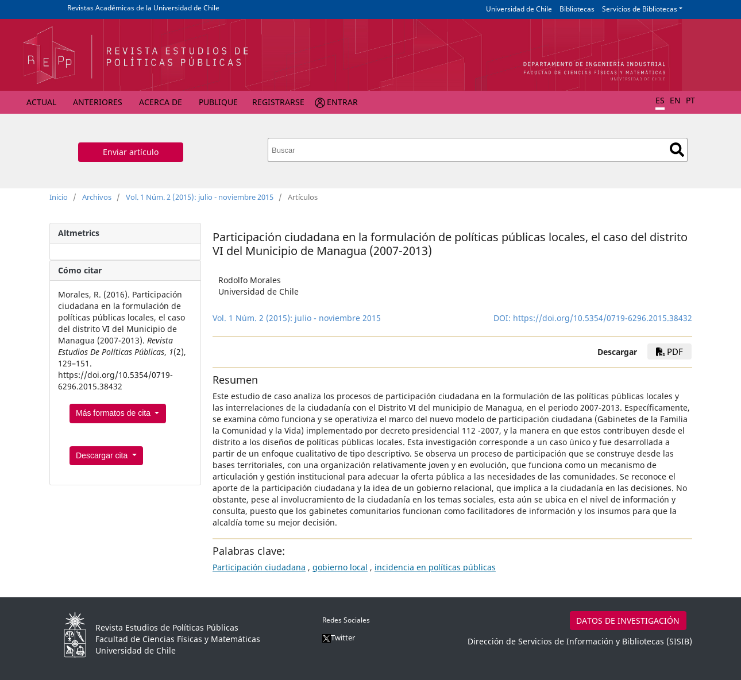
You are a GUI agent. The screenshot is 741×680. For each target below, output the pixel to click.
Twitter (338, 637)
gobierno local (340, 567)
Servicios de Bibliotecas (639, 9)
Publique (218, 101)
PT (690, 100)
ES (660, 100)
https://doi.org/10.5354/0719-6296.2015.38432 (602, 317)
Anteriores (97, 101)
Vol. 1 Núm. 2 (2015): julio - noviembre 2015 (199, 197)
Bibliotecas (577, 9)
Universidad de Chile (519, 9)
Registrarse (278, 101)
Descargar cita (103, 455)
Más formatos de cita (114, 413)
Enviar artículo (131, 151)
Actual (41, 101)
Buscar (677, 149)
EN (675, 100)
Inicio (58, 197)
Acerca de (160, 101)
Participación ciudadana (259, 567)
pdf (669, 351)
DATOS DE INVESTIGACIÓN (628, 620)
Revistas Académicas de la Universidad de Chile (143, 8)
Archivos (96, 197)
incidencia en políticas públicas (435, 567)
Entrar (342, 101)
